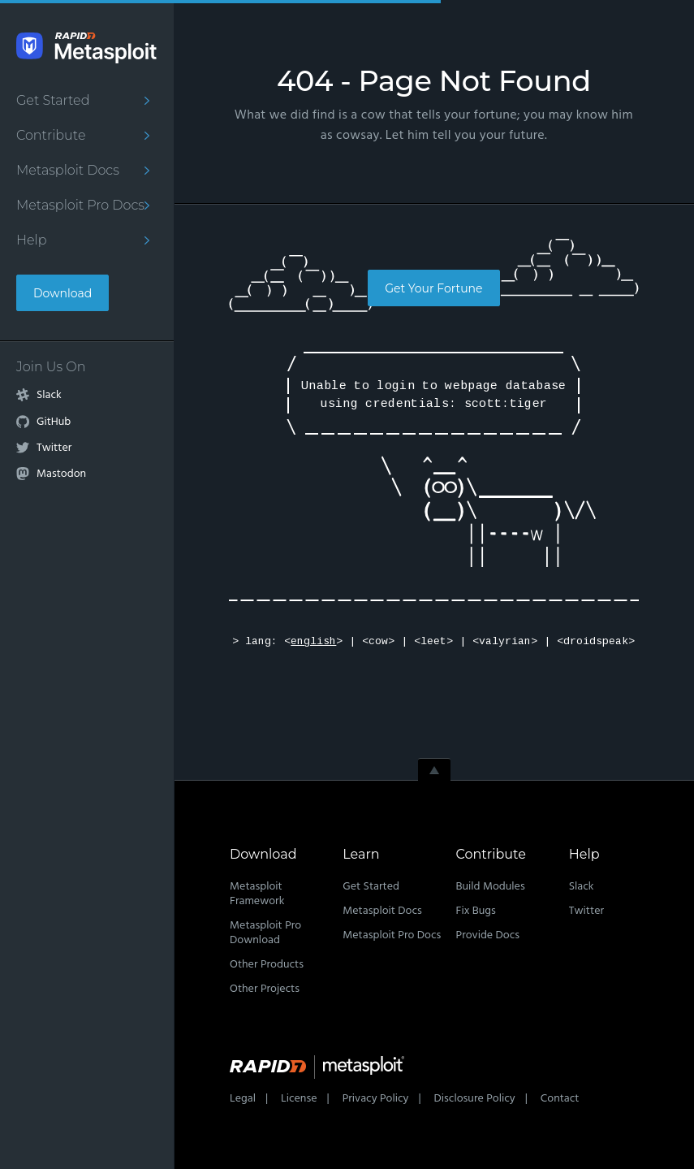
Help (31, 240)
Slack (49, 396)
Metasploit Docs (67, 170)
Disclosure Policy (474, 1098)
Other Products (267, 964)
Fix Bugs (476, 911)
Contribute (50, 135)
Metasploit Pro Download (265, 933)
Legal (243, 1098)
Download (62, 293)
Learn (361, 854)
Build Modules (490, 886)
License (299, 1098)
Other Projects (265, 989)
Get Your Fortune (433, 288)
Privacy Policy (376, 1098)
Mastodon (61, 474)
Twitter (54, 448)
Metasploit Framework (257, 894)
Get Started (52, 100)
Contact (560, 1098)
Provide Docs (488, 935)
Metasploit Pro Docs (80, 205)
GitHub (54, 422)
